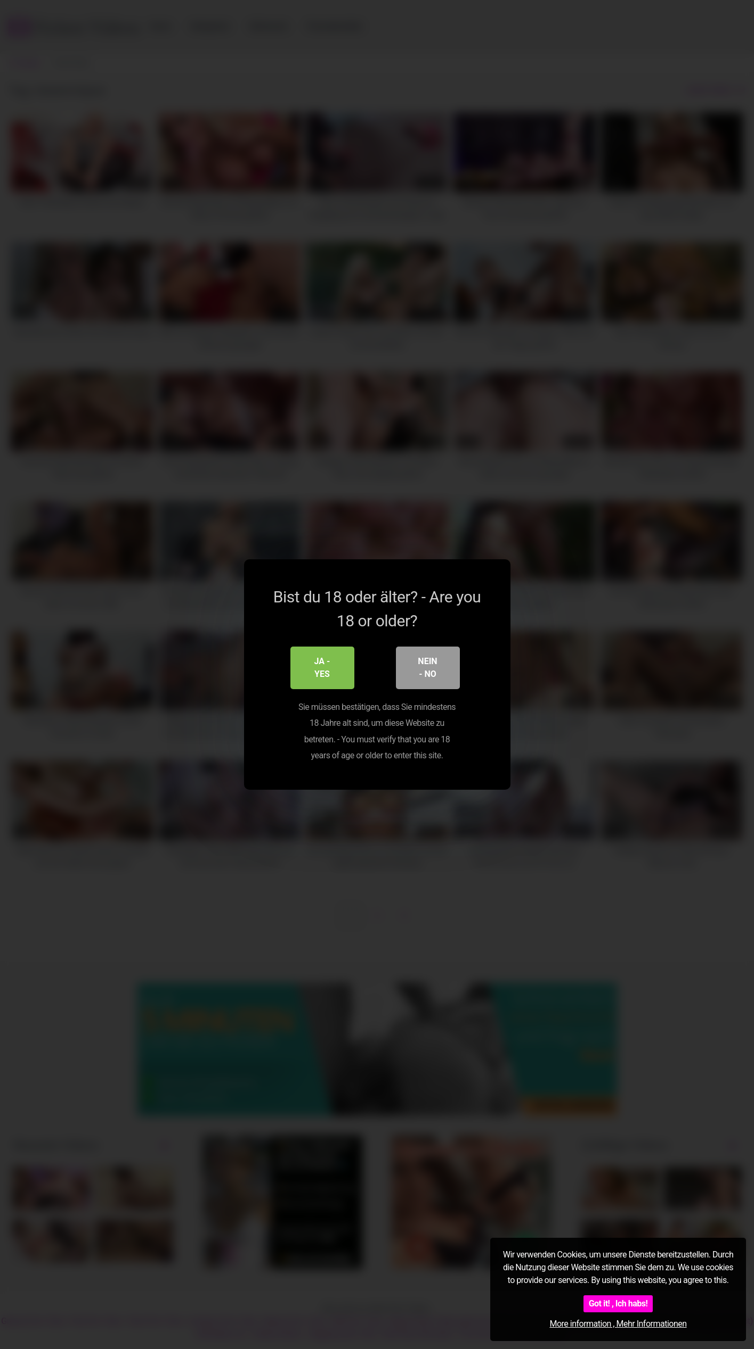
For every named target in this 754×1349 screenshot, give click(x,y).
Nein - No (427, 667)
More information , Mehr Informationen (617, 1324)
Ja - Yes (322, 667)
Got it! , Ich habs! (618, 1303)
